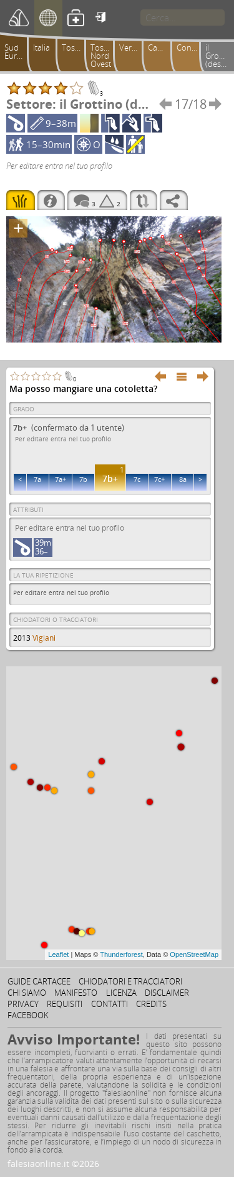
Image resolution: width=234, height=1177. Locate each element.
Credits (151, 1003)
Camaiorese (161, 47)
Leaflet (58, 954)
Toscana (75, 47)
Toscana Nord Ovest (104, 55)
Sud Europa (17, 51)
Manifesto (75, 992)
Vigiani (44, 638)
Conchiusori (190, 47)
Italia (41, 47)
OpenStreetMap (194, 954)
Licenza (121, 992)
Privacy (23, 1003)
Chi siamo (26, 992)
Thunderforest (121, 954)
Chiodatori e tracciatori (130, 981)
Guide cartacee (39, 981)
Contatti (109, 1003)
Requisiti (64, 1003)
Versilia (132, 47)
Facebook (28, 1015)
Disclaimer (167, 992)
